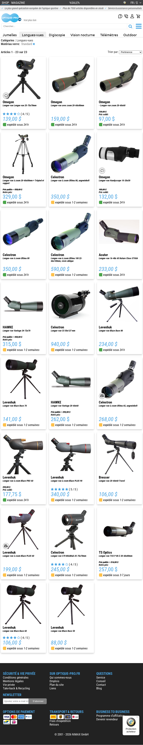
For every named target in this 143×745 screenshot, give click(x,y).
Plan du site (57, 684)
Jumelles (10, 35)
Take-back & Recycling (16, 688)
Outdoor (130, 35)
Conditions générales (15, 677)
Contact (101, 684)
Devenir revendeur (107, 719)
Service (100, 677)
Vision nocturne (83, 35)
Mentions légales (13, 681)
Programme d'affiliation (110, 715)
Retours (54, 724)
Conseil (100, 681)
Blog (99, 688)
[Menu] (137, 718)
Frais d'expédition (60, 721)
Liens (53, 688)
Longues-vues (32, 35)
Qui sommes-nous (61, 677)
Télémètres (109, 35)
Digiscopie (57, 35)
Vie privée (9, 684)
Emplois (54, 681)
